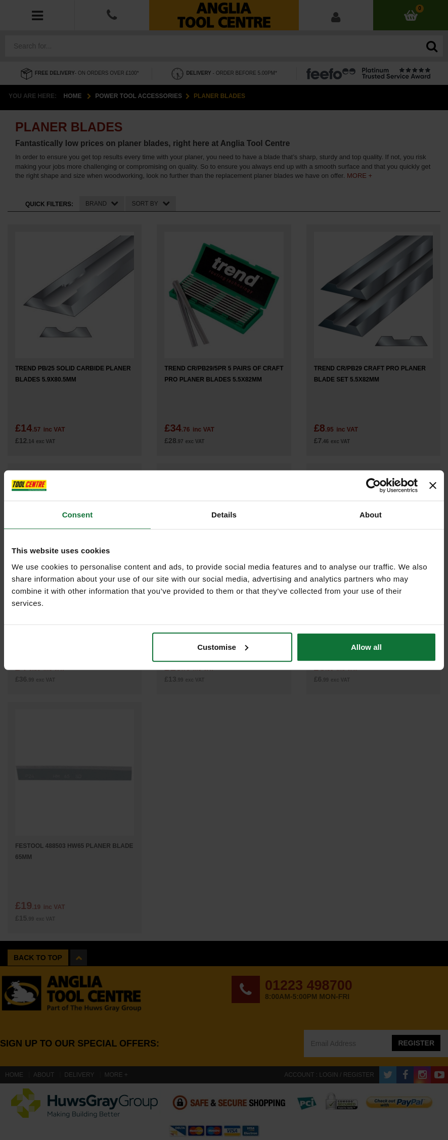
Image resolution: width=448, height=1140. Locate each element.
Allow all (366, 646)
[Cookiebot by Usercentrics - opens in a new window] (373, 485)
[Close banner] (432, 485)
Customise (222, 646)
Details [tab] (224, 514)
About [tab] (371, 514)
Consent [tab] (77, 514)
